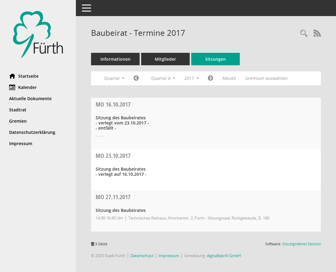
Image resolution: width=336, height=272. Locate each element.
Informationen (115, 59)
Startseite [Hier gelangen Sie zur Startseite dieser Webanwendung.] (24, 76)
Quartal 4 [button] (163, 78)
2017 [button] (191, 78)
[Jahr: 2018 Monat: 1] (210, 78)
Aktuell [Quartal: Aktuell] (229, 78)
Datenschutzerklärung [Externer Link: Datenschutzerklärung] (32, 132)
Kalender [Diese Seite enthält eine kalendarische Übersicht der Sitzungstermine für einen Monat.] (23, 87)
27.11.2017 (113, 197)
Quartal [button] (114, 78)
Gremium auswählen (266, 78)
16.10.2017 (113, 104)
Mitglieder (165, 59)
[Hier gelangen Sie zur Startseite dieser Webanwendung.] (38, 34)
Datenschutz (142, 255)
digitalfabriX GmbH (224, 255)
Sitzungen (215, 59)
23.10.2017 (113, 155)
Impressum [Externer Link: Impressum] (20, 143)
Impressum (168, 255)
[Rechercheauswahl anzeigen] (304, 34)
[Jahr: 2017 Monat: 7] (136, 78)
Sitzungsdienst (301, 243)
